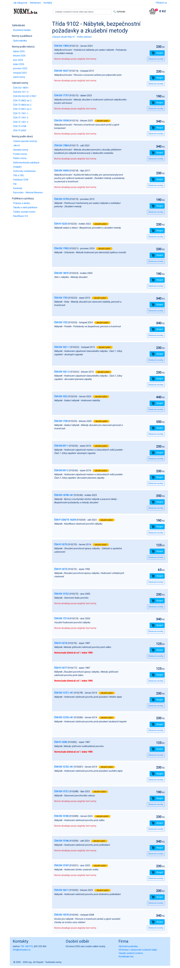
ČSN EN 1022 (61, 396)
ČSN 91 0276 (60, 643)
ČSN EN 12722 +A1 (63, 766)
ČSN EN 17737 (61, 95)
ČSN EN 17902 (61, 248)
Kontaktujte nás (126, 956)
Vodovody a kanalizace (24, 171)
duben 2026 (19, 51)
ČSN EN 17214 (61, 618)
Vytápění (17, 166)
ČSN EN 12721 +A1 (63, 692)
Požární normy (20, 154)
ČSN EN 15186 (61, 840)
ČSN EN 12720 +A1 (63, 717)
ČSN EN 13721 (61, 791)
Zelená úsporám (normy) (25, 141)
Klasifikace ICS (20, 216)
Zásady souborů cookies (131, 953)
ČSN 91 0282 (60, 742)
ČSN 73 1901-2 (20, 117)
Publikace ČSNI (20, 179)
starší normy (19, 77)
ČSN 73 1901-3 (20, 122)
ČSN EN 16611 (61, 890)
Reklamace (35, 2)
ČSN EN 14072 (61, 273)
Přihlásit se (161, 2)
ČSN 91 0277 (60, 667)
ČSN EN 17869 (61, 145)
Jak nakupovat (20, 2)
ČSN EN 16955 (61, 170)
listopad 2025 (20, 72)
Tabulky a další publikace (25, 207)
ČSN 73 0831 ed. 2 (22, 109)
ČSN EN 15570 (61, 914)
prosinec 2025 (20, 68)
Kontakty (48, 2)
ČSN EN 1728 (61, 421)
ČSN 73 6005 (19, 130)
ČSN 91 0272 (60, 569)
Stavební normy (20, 149)
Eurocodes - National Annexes (28, 192)
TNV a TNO (18, 175)
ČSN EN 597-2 (61, 470)
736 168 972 (26, 946)
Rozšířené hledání (22, 30)
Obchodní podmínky (128, 946)
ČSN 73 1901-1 (20, 113)
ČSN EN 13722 (61, 593)
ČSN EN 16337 (61, 70)
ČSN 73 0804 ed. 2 (22, 104)
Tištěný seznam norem (24, 211)
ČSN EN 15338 (61, 120)
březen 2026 (19, 55)
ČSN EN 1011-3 (21, 92)
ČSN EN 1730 (61, 297)
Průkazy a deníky (21, 203)
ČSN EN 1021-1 (62, 347)
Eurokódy (17, 188)
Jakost (16, 145)
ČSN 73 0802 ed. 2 (22, 100)
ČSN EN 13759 (61, 199)
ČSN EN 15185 (61, 816)
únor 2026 (18, 60)
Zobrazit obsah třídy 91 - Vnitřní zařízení (72, 37)
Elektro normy (20, 158)
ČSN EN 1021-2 (62, 371)
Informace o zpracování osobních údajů (138, 949)
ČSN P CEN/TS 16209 (65, 519)
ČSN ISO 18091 (21, 87)
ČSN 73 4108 (19, 126)
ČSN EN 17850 (61, 46)
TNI (15, 184)
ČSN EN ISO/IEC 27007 (24, 96)
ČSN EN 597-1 (61, 445)
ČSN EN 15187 (61, 865)
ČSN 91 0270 (60, 544)
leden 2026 (18, 64)
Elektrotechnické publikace (26, 162)
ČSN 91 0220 (60, 223)
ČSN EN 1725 (61, 322)
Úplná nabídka (20, 40)
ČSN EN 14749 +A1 (63, 495)
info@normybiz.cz (22, 949)
